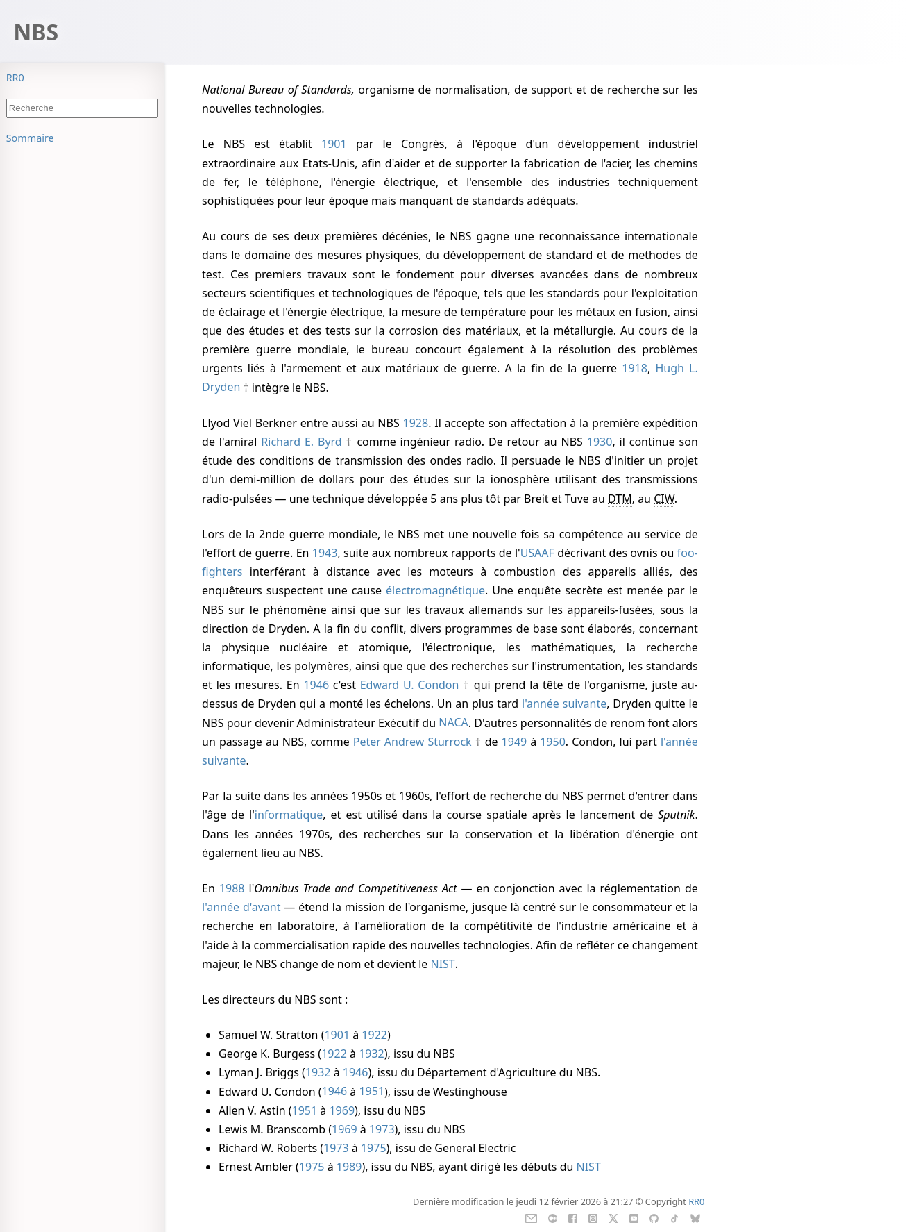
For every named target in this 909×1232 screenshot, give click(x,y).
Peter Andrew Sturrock (412, 741)
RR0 (15, 77)
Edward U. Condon (409, 684)
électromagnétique (435, 590)
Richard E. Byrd (301, 441)
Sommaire (30, 137)
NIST (442, 964)
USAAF (537, 552)
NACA (453, 723)
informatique (289, 814)
